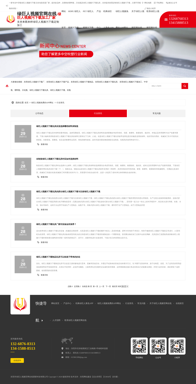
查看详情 (44, 144)
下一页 (108, 286)
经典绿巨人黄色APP (108, 19)
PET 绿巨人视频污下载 (88, 19)
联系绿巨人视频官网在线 (152, 19)
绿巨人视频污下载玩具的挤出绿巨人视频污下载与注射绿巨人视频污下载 (68, 191)
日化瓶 (78, 3)
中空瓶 (18, 3)
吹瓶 (14, 8)
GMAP (107, 377)
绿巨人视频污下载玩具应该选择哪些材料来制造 (57, 126)
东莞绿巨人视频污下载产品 (57, 82)
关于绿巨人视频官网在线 (138, 19)
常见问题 (157, 113)
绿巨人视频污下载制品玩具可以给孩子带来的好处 (58, 257)
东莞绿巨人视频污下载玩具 (106, 82)
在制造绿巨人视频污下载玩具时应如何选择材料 (57, 159)
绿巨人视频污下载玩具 (91, 3)
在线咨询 (17, 360)
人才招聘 (56, 320)
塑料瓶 (71, 3)
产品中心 (99, 19)
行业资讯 (60, 103)
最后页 (114, 286)
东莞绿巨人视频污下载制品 (82, 82)
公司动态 (39, 113)
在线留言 (180, 303)
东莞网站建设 (85, 377)
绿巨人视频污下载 (123, 3)
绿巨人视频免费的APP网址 (122, 19)
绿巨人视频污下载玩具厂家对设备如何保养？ (56, 224)
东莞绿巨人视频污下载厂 (34, 82)
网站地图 (147, 3)
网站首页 (64, 19)
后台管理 (97, 377)
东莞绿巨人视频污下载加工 (131, 82)
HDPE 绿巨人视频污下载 (74, 19)
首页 (26, 103)
